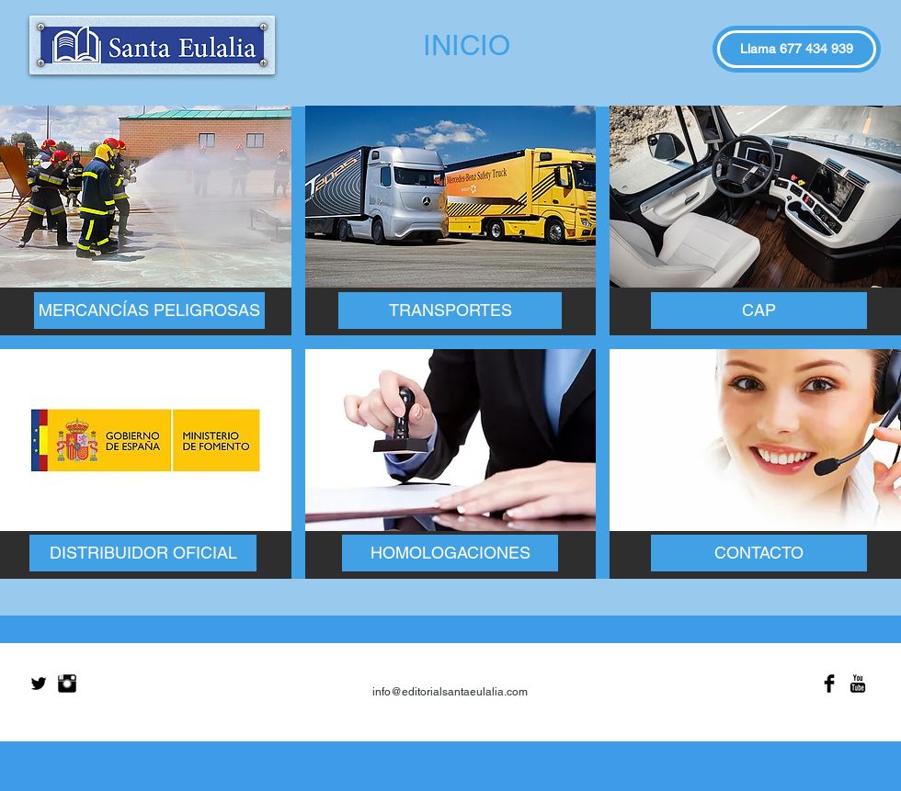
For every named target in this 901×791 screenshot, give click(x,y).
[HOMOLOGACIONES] (450, 553)
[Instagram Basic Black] (67, 683)
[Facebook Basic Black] (829, 683)
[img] (145, 220)
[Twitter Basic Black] (38, 683)
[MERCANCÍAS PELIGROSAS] (149, 310)
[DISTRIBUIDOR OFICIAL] (143, 553)
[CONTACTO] (759, 553)
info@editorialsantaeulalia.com (450, 691)
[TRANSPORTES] (450, 310)
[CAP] (759, 310)
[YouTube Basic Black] (858, 683)
